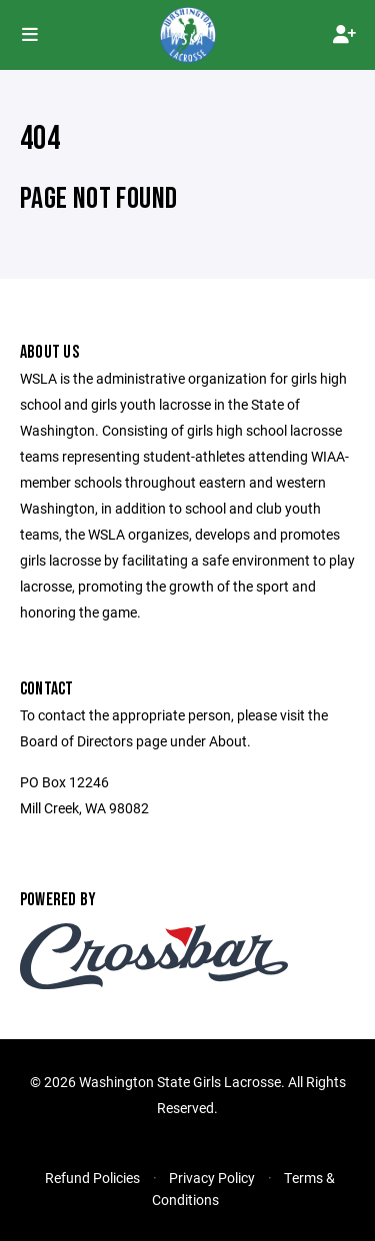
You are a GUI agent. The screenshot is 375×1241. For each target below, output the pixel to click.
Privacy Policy (212, 1177)
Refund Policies (92, 1177)
